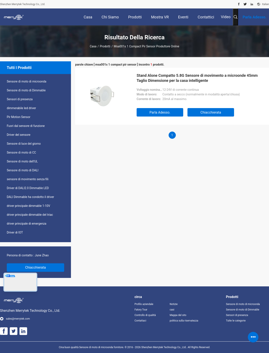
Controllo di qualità (145, 315)
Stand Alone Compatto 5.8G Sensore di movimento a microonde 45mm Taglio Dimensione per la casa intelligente (197, 78)
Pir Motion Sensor (18, 117)
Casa (93, 46)
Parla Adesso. (160, 112)
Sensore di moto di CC (21, 152)
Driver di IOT (15, 232)
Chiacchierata (35, 267)
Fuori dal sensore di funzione (26, 126)
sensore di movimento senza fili (28, 179)
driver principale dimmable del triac (30, 214)
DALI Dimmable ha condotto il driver (30, 197)
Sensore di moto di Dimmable (26, 90)
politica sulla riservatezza (184, 320)
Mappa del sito (178, 315)
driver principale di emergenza (26, 223)
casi (172, 309)
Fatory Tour (140, 309)
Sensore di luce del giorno (24, 143)
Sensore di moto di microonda (26, 81)
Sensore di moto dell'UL (22, 161)
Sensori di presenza (20, 99)
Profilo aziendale (143, 304)
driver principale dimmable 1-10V (28, 205)
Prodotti (105, 46)
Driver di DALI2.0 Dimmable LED (28, 188)
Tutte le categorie (236, 320)
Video (226, 17)
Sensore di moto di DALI (22, 170)
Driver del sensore (19, 134)
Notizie (173, 304)
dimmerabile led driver (21, 108)
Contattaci (140, 320)
